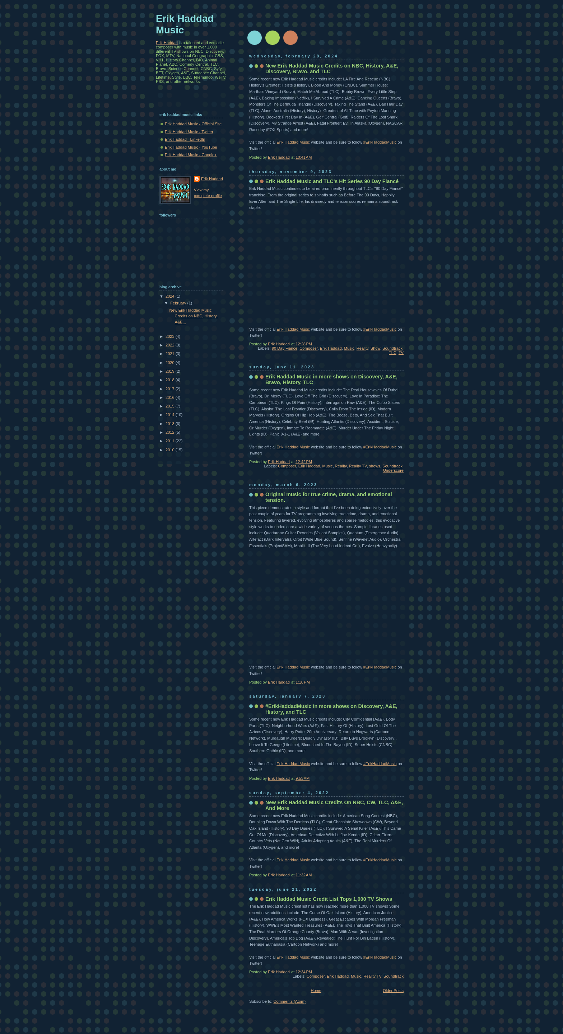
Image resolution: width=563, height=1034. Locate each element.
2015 (171, 406)
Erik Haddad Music (293, 142)
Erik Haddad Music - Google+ (191, 155)
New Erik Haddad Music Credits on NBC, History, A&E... (193, 316)
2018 (171, 380)
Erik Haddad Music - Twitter (189, 132)
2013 (171, 423)
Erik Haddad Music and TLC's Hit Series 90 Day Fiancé (332, 181)
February (178, 303)
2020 (171, 362)
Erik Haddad (331, 348)
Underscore (393, 470)
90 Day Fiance (284, 348)
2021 (171, 353)
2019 (171, 371)
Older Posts (393, 990)
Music (349, 348)
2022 (171, 345)
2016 (171, 397)
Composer (308, 348)
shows (374, 466)
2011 (171, 441)
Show (375, 348)
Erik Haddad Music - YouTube (191, 147)
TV (401, 352)
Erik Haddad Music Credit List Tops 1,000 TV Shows (328, 899)
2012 (171, 432)
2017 (171, 389)
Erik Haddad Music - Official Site (193, 124)
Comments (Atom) (290, 1001)
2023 (171, 336)
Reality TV (358, 466)
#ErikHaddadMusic (380, 142)
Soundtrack (392, 348)
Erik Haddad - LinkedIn (185, 139)
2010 (171, 450)
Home (316, 990)
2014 (171, 415)
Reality (362, 348)
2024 (171, 296)
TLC (392, 352)
